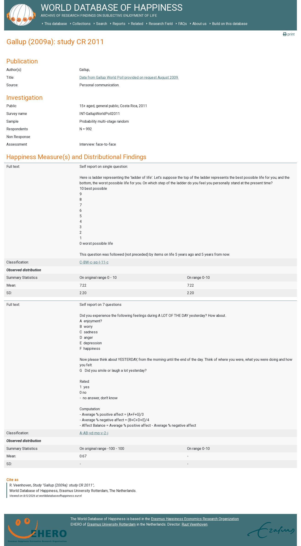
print (289, 34)
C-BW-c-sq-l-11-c (94, 262)
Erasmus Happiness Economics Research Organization (195, 519)
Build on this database (229, 24)
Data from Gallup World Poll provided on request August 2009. (129, 77)
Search (101, 24)
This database (55, 24)
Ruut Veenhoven (194, 524)
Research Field (161, 24)
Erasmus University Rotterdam (111, 524)
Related (137, 24)
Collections (82, 24)
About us (199, 24)
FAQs (182, 24)
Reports (119, 24)
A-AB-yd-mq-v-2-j (94, 433)
